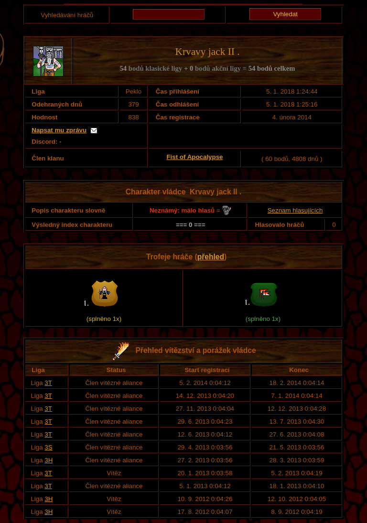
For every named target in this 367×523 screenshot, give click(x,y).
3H (48, 460)
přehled (210, 257)
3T (48, 382)
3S (48, 447)
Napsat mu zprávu (59, 130)
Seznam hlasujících (295, 210)
